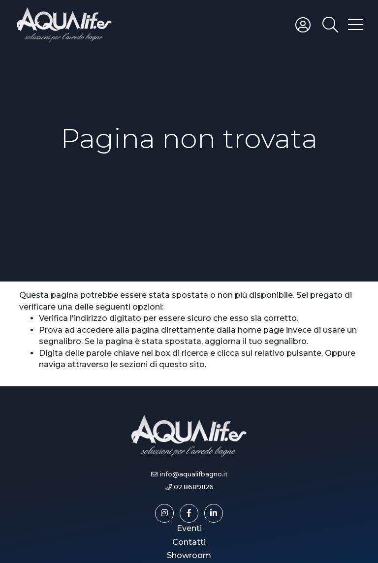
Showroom (189, 555)
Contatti (189, 542)
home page (261, 330)
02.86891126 (194, 487)
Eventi (189, 528)
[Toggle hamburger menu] (355, 24)
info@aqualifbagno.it (194, 474)
